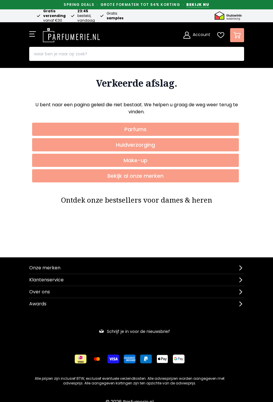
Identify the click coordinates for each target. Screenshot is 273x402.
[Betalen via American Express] (129, 359)
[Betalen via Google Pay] (179, 359)
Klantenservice (46, 279)
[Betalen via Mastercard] (97, 359)
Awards (37, 303)
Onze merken (44, 267)
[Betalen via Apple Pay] (162, 359)
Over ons (39, 291)
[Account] (196, 35)
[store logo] (71, 33)
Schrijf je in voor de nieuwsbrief (134, 331)
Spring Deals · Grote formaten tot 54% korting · (136, 4)
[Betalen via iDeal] (80, 359)
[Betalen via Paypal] (146, 359)
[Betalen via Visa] (113, 359)
